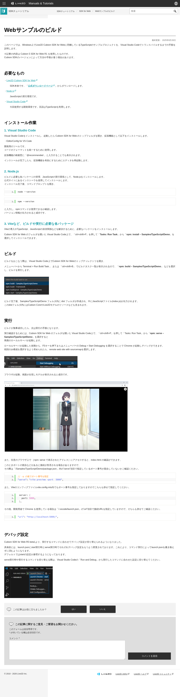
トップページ (15, 31)
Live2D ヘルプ (140, 692)
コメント (62, 656)
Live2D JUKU (121, 692)
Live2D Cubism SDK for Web (68, 73)
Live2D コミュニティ (162, 692)
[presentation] (149, 664)
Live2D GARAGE (16, 71)
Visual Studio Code (63, 94)
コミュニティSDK (17, 67)
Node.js (58, 84)
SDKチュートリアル (66, 11)
